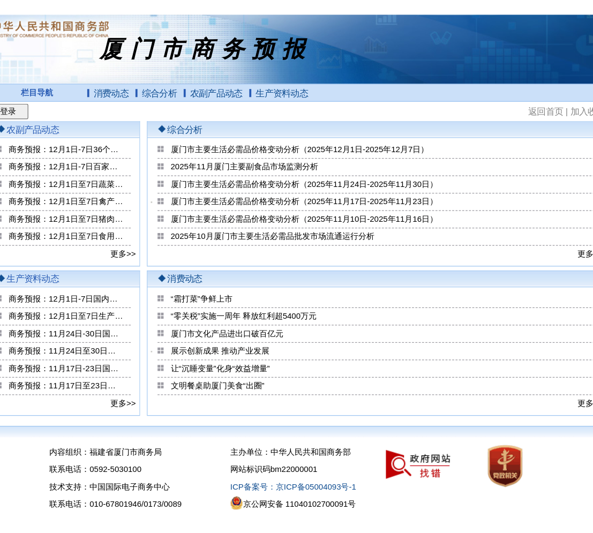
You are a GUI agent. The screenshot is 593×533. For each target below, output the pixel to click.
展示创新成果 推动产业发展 (220, 351)
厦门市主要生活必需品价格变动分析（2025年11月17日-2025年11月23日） (304, 202)
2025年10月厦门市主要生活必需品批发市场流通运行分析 (272, 237)
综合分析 (159, 93)
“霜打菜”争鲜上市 (201, 299)
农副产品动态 (216, 93)
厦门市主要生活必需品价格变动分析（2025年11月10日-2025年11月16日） (304, 219)
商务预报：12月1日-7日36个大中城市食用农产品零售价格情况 (66, 149)
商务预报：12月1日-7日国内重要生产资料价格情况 (66, 299)
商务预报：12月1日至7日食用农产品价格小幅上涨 (66, 237)
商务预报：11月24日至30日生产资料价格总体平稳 (66, 351)
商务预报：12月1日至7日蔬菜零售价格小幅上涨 (66, 184)
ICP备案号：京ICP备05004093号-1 (293, 487)
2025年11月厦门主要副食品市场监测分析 (244, 167)
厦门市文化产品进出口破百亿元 (227, 334)
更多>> (123, 254)
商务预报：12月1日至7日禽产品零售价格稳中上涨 (66, 202)
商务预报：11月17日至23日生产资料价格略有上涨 (66, 386)
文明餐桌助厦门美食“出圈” (218, 386)
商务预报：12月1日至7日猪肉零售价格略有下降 (66, 219)
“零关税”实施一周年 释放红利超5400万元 (244, 316)
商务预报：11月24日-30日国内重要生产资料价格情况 (66, 334)
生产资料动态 (282, 93)
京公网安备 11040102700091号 (299, 504)
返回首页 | (549, 111)
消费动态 (111, 93)
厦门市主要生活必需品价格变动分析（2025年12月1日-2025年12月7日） (300, 149)
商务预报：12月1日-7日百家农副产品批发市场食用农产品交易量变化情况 (66, 167)
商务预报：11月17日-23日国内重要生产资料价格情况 (66, 368)
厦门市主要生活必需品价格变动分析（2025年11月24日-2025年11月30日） (304, 184)
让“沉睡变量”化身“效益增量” (220, 368)
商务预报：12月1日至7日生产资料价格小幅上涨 (66, 316)
